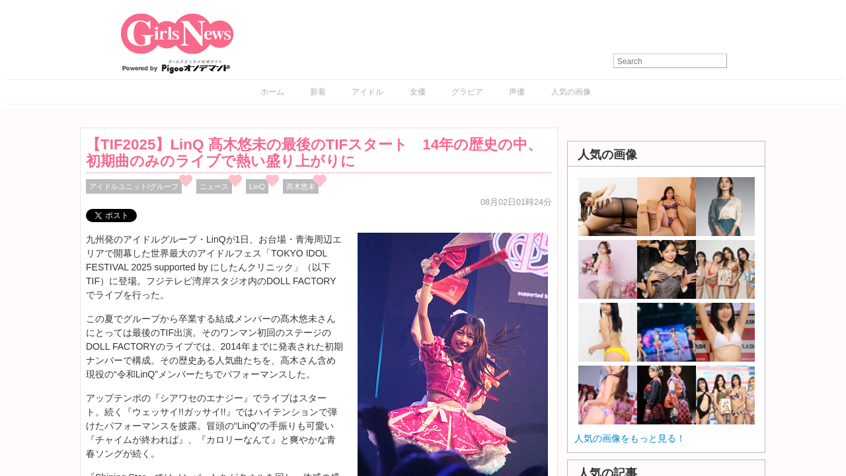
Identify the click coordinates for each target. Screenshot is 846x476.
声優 (517, 92)
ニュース (214, 186)
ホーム (272, 92)
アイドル (367, 92)
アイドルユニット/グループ (133, 186)
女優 (418, 92)
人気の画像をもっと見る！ (629, 438)
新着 (318, 92)
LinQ (257, 186)
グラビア (467, 92)
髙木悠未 (300, 186)
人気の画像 (571, 92)
